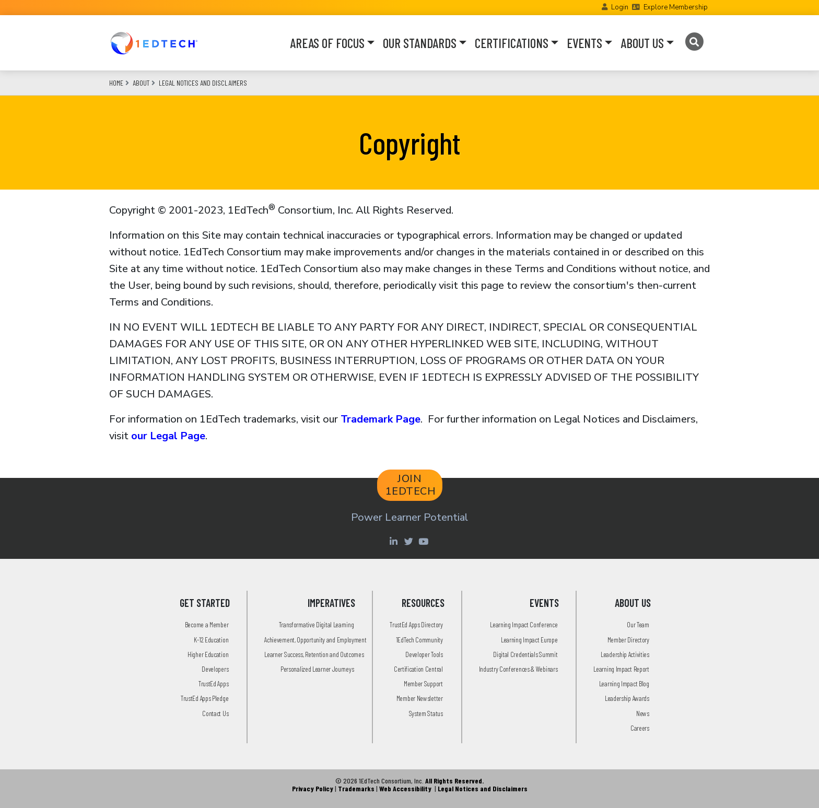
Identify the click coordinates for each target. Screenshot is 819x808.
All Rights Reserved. (454, 780)
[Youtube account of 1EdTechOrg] (424, 541)
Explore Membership (676, 7)
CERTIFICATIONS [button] (511, 43)
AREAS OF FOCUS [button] (327, 43)
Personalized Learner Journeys (317, 668)
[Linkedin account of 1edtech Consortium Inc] (394, 541)
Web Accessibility (405, 788)
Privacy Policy (312, 788)
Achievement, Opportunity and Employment (315, 639)
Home (116, 82)
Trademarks (356, 788)
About (141, 82)
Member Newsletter (419, 698)
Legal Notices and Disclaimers (203, 82)
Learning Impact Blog (624, 683)
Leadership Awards (627, 698)
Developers (215, 668)
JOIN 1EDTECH (410, 485)
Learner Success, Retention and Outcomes (314, 654)
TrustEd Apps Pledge (204, 698)
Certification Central (418, 668)
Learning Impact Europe (529, 639)
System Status (426, 713)
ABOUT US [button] (642, 43)
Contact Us (215, 713)
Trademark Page (380, 419)
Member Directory (628, 639)
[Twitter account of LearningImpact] (409, 541)
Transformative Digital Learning (316, 624)
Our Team (638, 624)
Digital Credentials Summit (525, 654)
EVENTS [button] (584, 43)
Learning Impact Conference (523, 624)
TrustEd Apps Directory (416, 624)
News (642, 713)
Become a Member (207, 624)
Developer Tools (424, 654)
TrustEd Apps (213, 683)
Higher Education (208, 654)
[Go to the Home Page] (153, 43)
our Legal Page (168, 436)
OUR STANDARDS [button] (420, 43)
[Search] (694, 41)
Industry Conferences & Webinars (518, 668)
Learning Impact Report (621, 668)
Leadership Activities (625, 654)
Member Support (423, 683)
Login (619, 7)
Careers (639, 727)
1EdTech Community (419, 639)
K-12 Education (211, 639)
